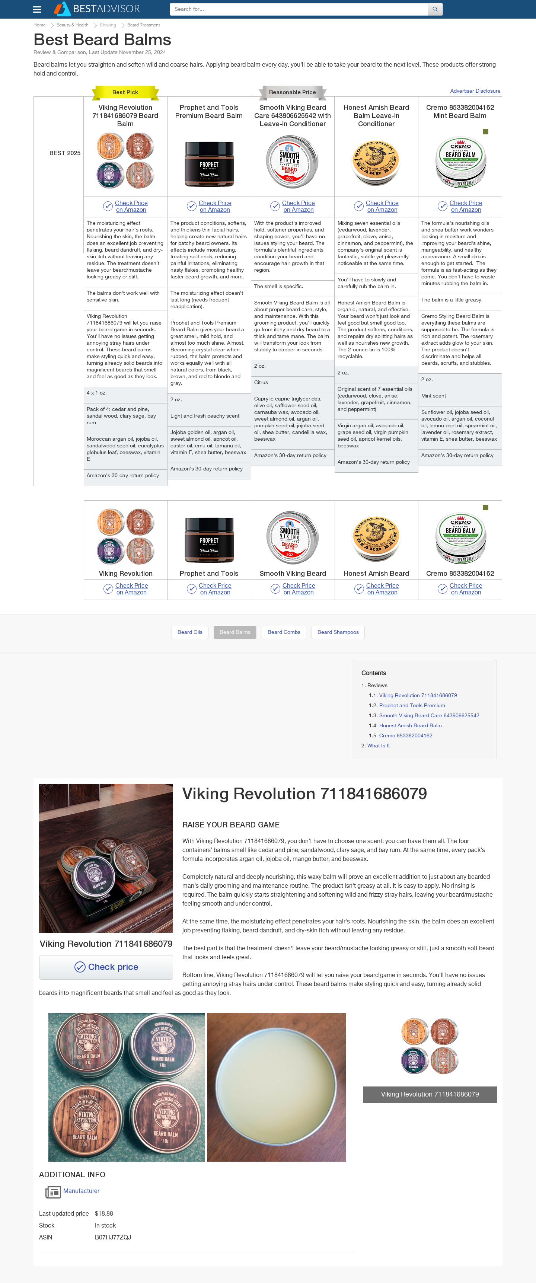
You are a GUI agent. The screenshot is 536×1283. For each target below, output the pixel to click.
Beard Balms (235, 632)
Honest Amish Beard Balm (410, 725)
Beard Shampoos (338, 632)
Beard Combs (284, 632)
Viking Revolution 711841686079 (418, 695)
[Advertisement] (107, 712)
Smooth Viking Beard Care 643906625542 (429, 715)
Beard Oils (190, 632)
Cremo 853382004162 (406, 735)
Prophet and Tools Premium (412, 705)
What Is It (378, 746)
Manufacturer (72, 1194)
